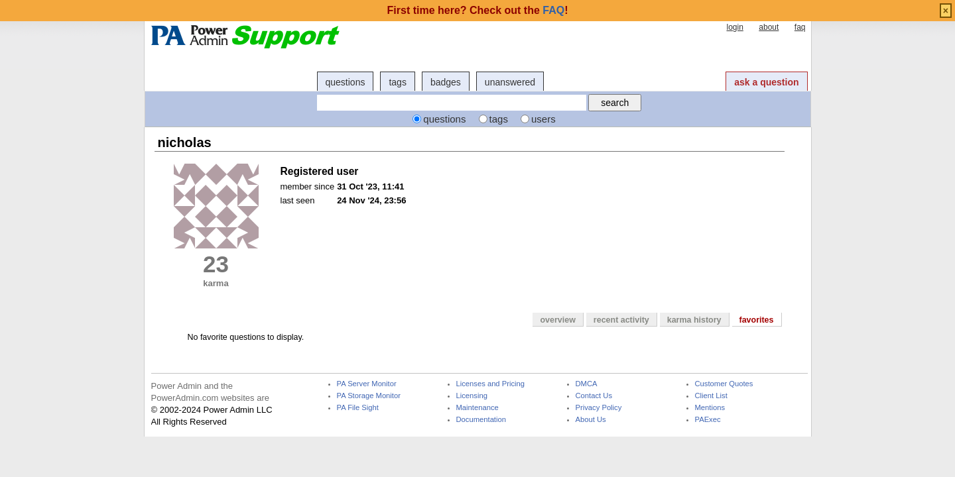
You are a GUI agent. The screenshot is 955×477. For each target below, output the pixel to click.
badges (445, 82)
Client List (711, 395)
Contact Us (594, 395)
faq (800, 27)
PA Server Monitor (367, 384)
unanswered (510, 82)
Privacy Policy (599, 407)
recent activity (621, 320)
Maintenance (477, 407)
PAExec (708, 419)
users (543, 119)
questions (345, 82)
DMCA (587, 384)
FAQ (553, 10)
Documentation (481, 419)
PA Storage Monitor (369, 395)
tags (397, 82)
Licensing (471, 395)
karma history (694, 320)
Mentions (710, 407)
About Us (591, 419)
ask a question (766, 82)
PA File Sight (358, 407)
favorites (756, 320)
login (734, 27)
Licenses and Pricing (490, 384)
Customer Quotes (724, 384)
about (769, 27)
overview (557, 320)
